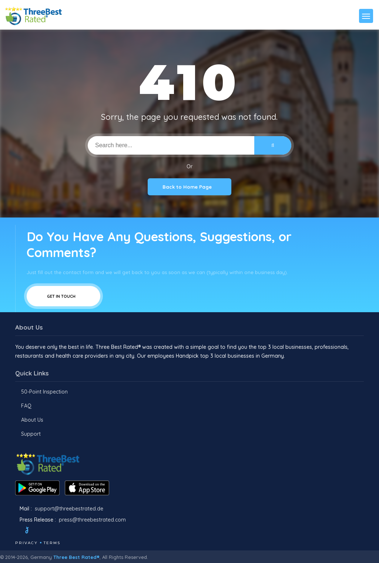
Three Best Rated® (76, 557)
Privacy (26, 542)
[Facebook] (16, 531)
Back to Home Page (189, 187)
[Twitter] (34, 531)
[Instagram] (52, 531)
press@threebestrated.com (92, 519)
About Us (32, 420)
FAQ (26, 405)
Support (31, 434)
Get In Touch (63, 296)
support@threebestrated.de (69, 508)
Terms (52, 542)
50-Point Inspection (44, 391)
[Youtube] (62, 531)
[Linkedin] (72, 531)
